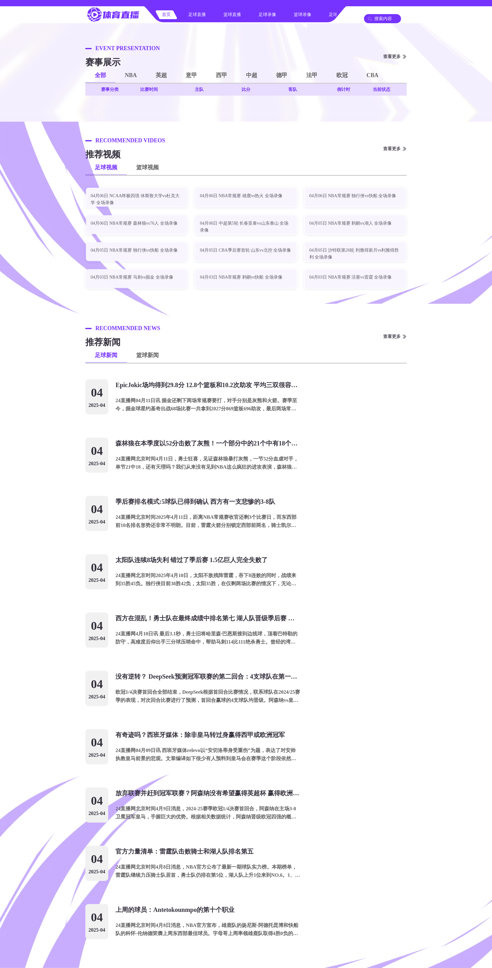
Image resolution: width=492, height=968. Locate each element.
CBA (372, 75)
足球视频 (106, 167)
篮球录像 (302, 14)
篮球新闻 (147, 355)
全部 (100, 75)
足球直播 (197, 14)
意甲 (191, 75)
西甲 (221, 75)
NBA (131, 75)
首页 (166, 14)
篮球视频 (147, 167)
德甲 (281, 75)
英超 (161, 75)
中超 (251, 75)
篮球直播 (232, 14)
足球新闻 (106, 355)
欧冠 (342, 75)
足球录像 (267, 14)
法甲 (312, 75)
